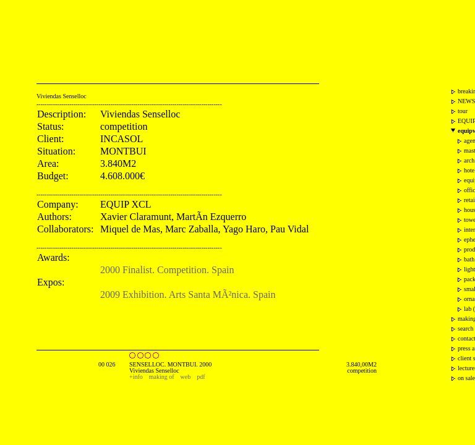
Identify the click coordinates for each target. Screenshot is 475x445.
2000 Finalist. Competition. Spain (167, 270)
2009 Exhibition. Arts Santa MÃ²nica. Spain (187, 294)
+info (136, 376)
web (186, 376)
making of (161, 376)
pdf (201, 376)
